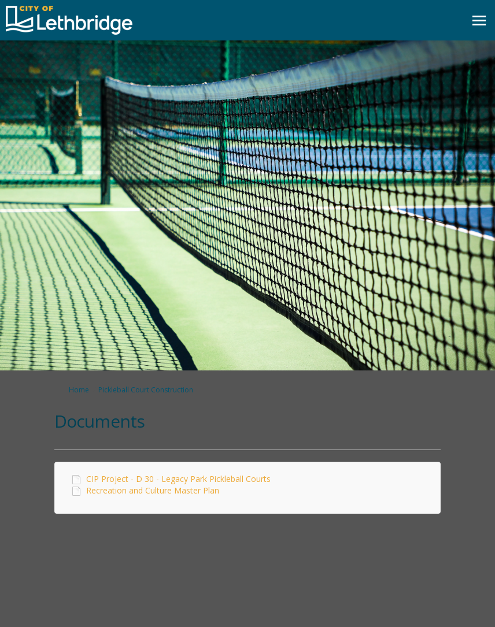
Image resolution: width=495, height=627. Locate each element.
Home (79, 390)
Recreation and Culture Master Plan (152, 490)
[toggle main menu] (479, 20)
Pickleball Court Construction (145, 390)
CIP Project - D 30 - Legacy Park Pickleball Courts (178, 478)
